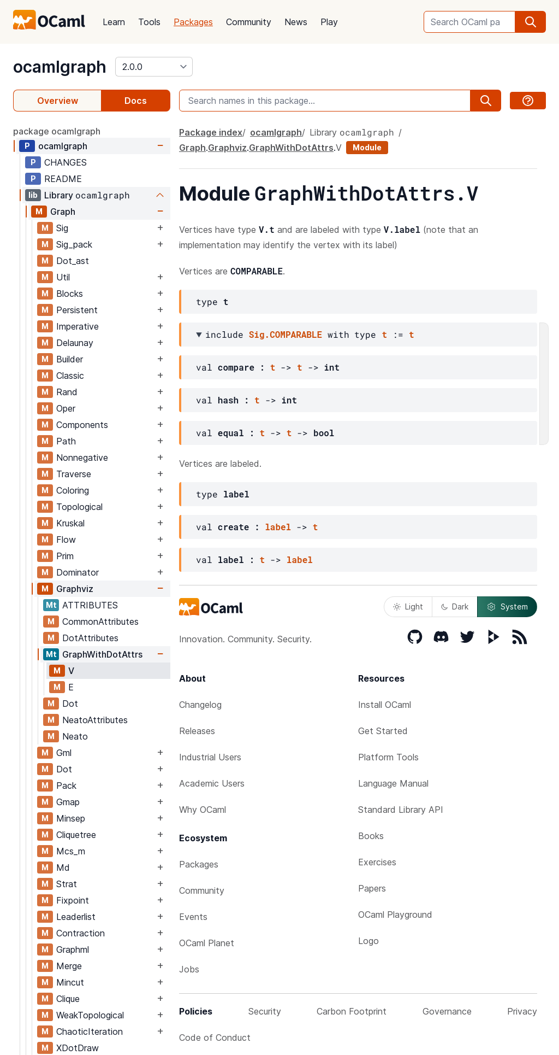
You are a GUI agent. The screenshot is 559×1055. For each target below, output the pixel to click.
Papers (372, 888)
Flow (66, 539)
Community (248, 21)
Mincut (70, 982)
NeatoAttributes (95, 719)
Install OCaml (384, 704)
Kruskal (70, 523)
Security (264, 1011)
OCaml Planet (206, 942)
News (295, 21)
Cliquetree (76, 834)
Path (66, 441)
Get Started (383, 730)
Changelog (200, 704)
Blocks (69, 293)
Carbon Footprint (351, 1011)
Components (82, 424)
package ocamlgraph (56, 131)
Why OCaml (202, 809)
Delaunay (74, 342)
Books (371, 835)
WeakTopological (90, 1015)
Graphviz (74, 588)
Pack (66, 785)
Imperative (77, 326)
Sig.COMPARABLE (285, 334)
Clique (68, 998)
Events (193, 916)
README (63, 178)
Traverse (73, 473)
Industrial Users (210, 757)
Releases (197, 730)
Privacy (522, 1011)
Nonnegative (82, 457)
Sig (62, 227)
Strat (66, 883)
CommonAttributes (100, 621)
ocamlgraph (59, 67)
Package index (210, 132)
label (278, 526)
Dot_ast (72, 260)
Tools (149, 21)
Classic (70, 375)
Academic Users (212, 783)
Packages (193, 21)
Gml (64, 752)
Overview (57, 100)
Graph (62, 211)
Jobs (189, 969)
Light (408, 606)
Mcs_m (70, 851)
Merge (69, 965)
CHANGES (65, 162)
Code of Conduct (215, 1037)
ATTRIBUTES (90, 605)
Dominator (77, 572)
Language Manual (393, 783)
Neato (75, 736)
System (507, 607)
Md (63, 867)
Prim (65, 555)
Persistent (77, 309)
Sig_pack (74, 244)
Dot (70, 703)
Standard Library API (400, 809)
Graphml (72, 949)
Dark (454, 606)
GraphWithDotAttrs (102, 654)
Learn (114, 21)
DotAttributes (90, 637)
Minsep (70, 818)
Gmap (68, 801)
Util (63, 277)
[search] (530, 22)
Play (329, 21)
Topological (79, 506)
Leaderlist (76, 916)
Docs (135, 100)
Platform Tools (388, 757)
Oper (65, 408)
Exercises (377, 862)
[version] (154, 67)
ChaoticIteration (89, 1031)
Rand (67, 391)
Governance (447, 1011)
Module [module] (367, 147)
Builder (69, 359)
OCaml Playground (395, 914)
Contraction (80, 933)
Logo (368, 940)
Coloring (72, 490)
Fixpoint (72, 900)
